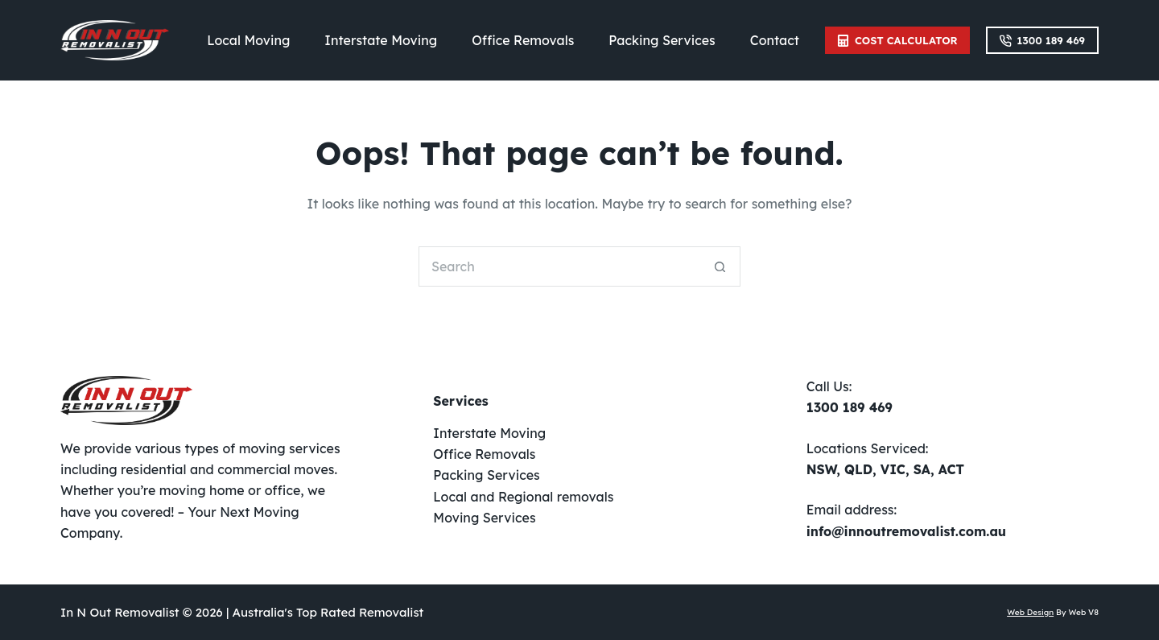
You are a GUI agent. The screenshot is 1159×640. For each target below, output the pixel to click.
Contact (774, 40)
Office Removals (523, 40)
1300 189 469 (1042, 40)
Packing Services (661, 40)
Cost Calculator (897, 40)
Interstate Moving (380, 40)
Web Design (1030, 612)
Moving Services (484, 518)
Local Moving (248, 40)
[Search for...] (559, 266)
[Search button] (720, 266)
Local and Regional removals (523, 497)
